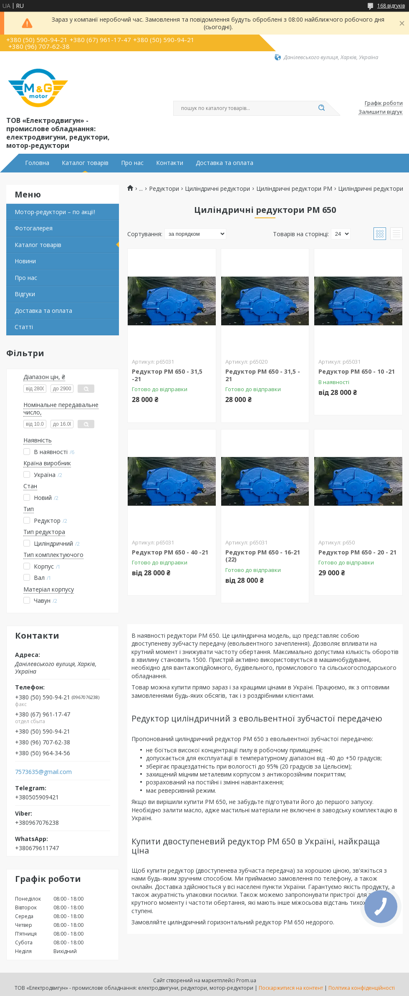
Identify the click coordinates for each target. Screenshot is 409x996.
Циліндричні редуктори (217, 188)
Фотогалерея (34, 228)
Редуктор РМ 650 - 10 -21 (356, 371)
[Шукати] (321, 108)
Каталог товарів (85, 163)
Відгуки (25, 294)
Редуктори (164, 188)
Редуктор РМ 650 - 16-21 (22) (262, 556)
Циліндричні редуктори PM (294, 188)
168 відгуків (391, 5)
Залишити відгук (381, 112)
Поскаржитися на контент (291, 987)
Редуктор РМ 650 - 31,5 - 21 (262, 375)
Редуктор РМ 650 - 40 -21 (170, 552)
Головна (37, 163)
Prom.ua (246, 980)
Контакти (169, 163)
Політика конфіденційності (361, 987)
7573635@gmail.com (43, 772)
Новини (25, 261)
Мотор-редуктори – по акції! (55, 212)
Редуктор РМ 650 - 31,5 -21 (167, 375)
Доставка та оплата (224, 163)
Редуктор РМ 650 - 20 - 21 (357, 552)
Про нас (132, 163)
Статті (24, 327)
